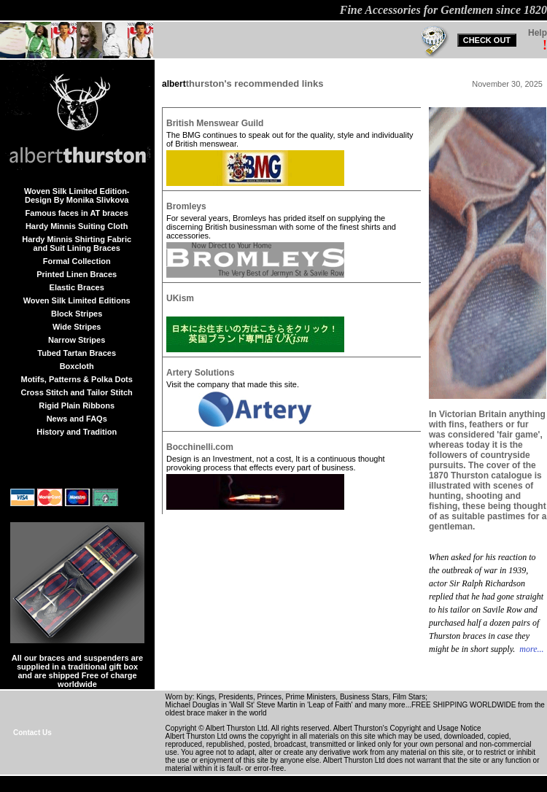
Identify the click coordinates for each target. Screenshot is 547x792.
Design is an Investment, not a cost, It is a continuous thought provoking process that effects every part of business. (275, 463)
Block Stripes (76, 313)
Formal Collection (77, 261)
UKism (180, 298)
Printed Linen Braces (76, 274)
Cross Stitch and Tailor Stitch (77, 392)
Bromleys (186, 206)
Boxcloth (77, 366)
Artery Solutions (200, 373)
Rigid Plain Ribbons (77, 405)
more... (530, 649)
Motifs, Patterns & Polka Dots (76, 379)
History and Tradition (76, 431)
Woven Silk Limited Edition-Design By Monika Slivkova (77, 195)
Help (537, 33)
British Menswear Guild (214, 123)
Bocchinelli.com (199, 447)
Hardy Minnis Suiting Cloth (77, 226)
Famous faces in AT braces (77, 213)
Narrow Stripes (76, 339)
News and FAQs (77, 418)
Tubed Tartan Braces (76, 353)
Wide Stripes (77, 326)
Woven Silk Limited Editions (77, 300)
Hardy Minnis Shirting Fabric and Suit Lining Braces (76, 243)
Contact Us (32, 733)
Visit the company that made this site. (232, 384)
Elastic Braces (77, 287)
